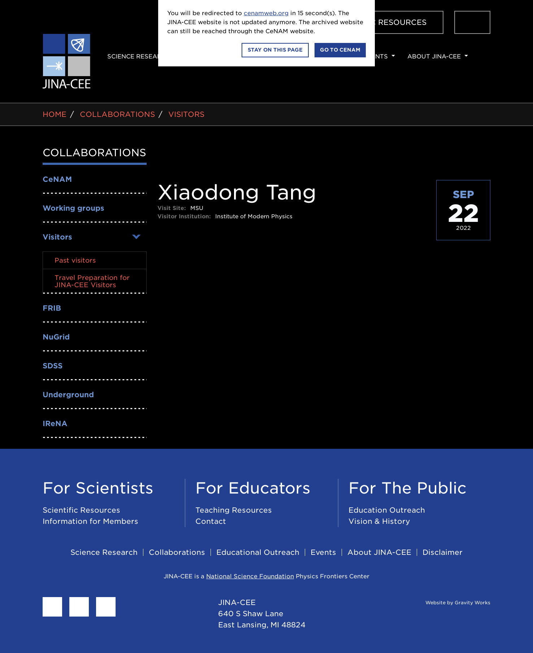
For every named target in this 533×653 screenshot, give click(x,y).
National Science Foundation (250, 576)
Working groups (73, 208)
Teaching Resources (233, 510)
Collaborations (117, 114)
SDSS (52, 365)
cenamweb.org (266, 13)
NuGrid (56, 337)
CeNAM (57, 179)
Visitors (186, 114)
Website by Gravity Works (449, 602)
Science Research (138, 56)
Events (375, 56)
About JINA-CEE (434, 56)
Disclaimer (442, 552)
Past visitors (75, 260)
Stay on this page (275, 50)
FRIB (52, 308)
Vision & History (379, 521)
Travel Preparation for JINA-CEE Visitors (92, 281)
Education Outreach (386, 510)
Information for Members (90, 521)
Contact (210, 521)
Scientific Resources (379, 22)
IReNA (55, 423)
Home (54, 114)
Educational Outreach (257, 552)
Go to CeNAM (340, 50)
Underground (68, 394)
